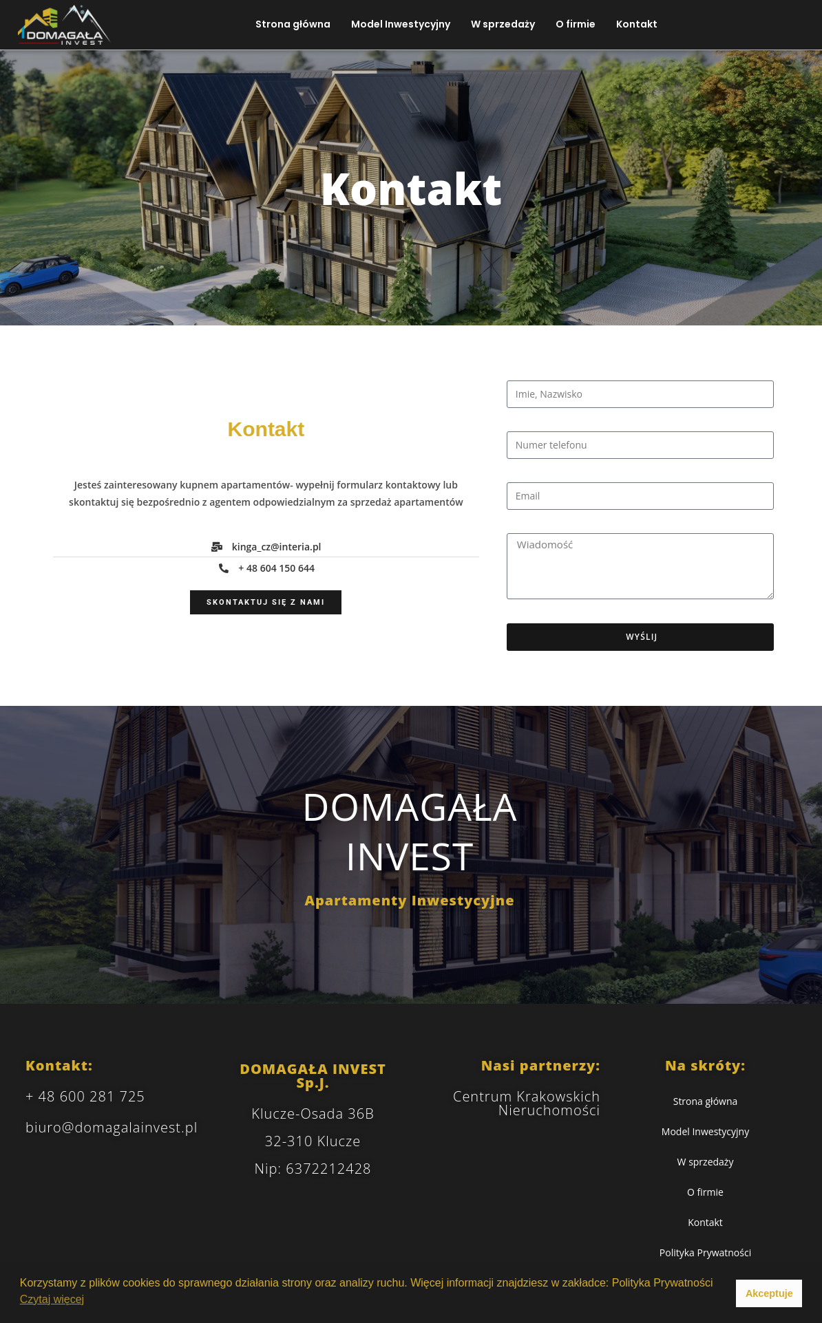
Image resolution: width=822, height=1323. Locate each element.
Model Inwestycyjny (400, 24)
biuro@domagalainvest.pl (111, 1127)
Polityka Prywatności (705, 1252)
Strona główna (292, 24)
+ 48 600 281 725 (85, 1096)
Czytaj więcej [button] (52, 1299)
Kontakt (636, 24)
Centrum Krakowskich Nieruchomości (526, 1103)
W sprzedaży (503, 24)
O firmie (576, 24)
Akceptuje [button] (769, 1293)
